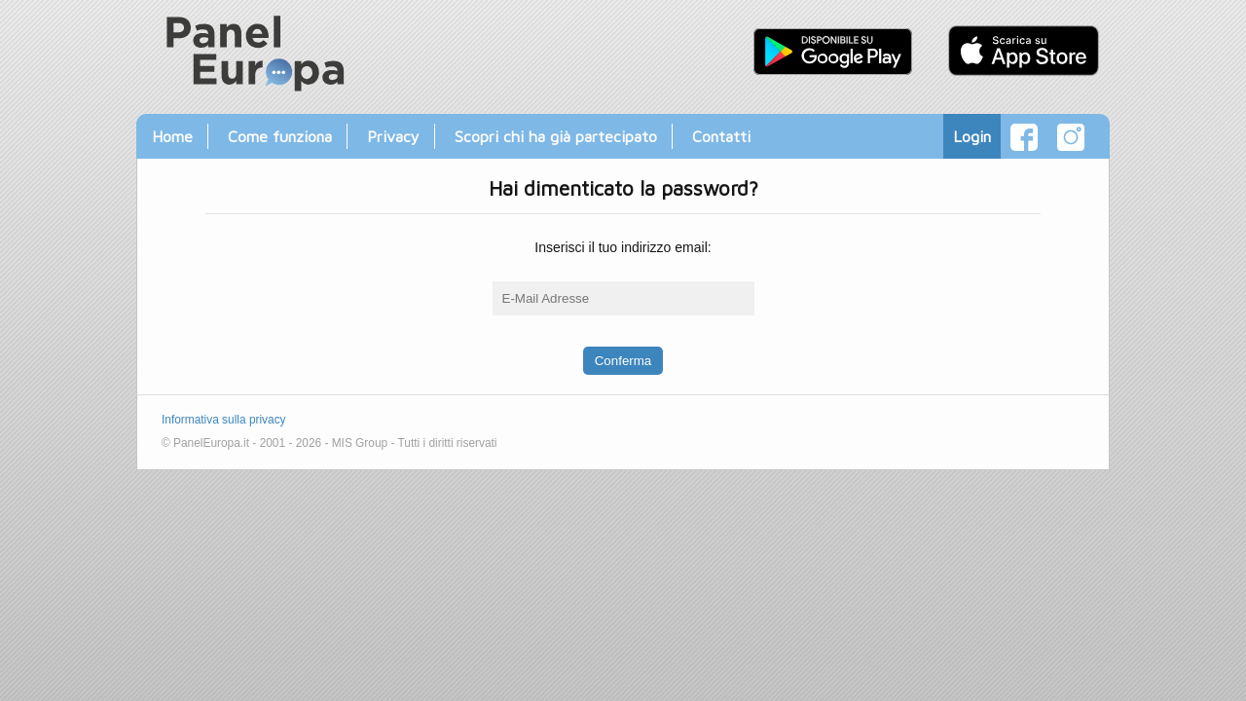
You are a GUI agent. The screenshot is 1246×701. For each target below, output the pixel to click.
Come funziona (280, 136)
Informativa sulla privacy (224, 419)
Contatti (721, 136)
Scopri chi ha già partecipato (556, 136)
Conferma (623, 360)
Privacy (393, 136)
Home (172, 136)
